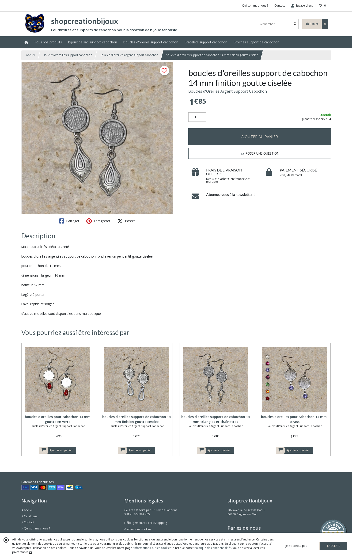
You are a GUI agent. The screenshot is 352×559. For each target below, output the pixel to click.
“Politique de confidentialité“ (212, 548)
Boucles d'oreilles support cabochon (67, 55)
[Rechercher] (295, 24)
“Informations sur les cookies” (152, 548)
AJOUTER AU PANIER (259, 136)
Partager (69, 221)
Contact (279, 6)
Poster (126, 221)
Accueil (30, 55)
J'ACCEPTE (333, 546)
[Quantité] (197, 117)
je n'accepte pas (296, 546)
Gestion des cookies (137, 529)
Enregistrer (98, 221)
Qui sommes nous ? (35, 528)
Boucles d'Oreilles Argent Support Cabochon (227, 91)
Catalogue (29, 516)
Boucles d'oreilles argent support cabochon (129, 55)
